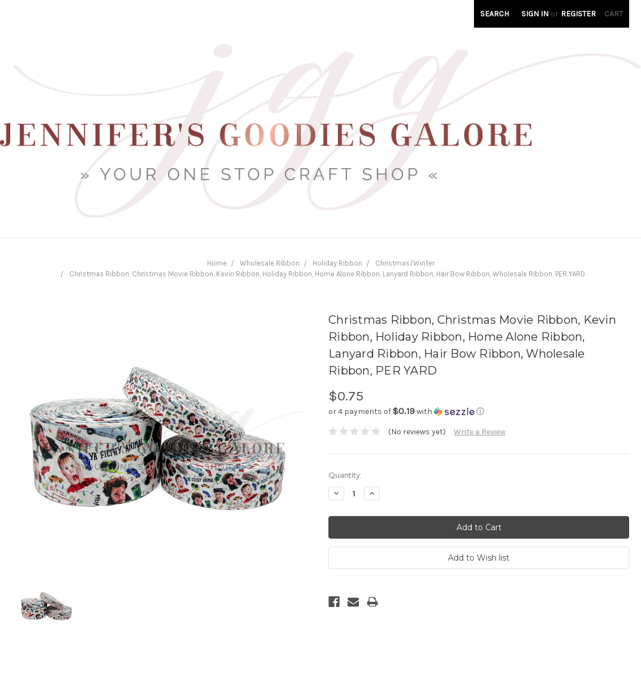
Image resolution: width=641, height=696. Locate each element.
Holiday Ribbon (337, 263)
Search (494, 14)
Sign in (534, 14)
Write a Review (480, 432)
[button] (478, 411)
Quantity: (345, 474)
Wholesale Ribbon (270, 263)
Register (578, 14)
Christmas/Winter (404, 263)
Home (217, 263)
